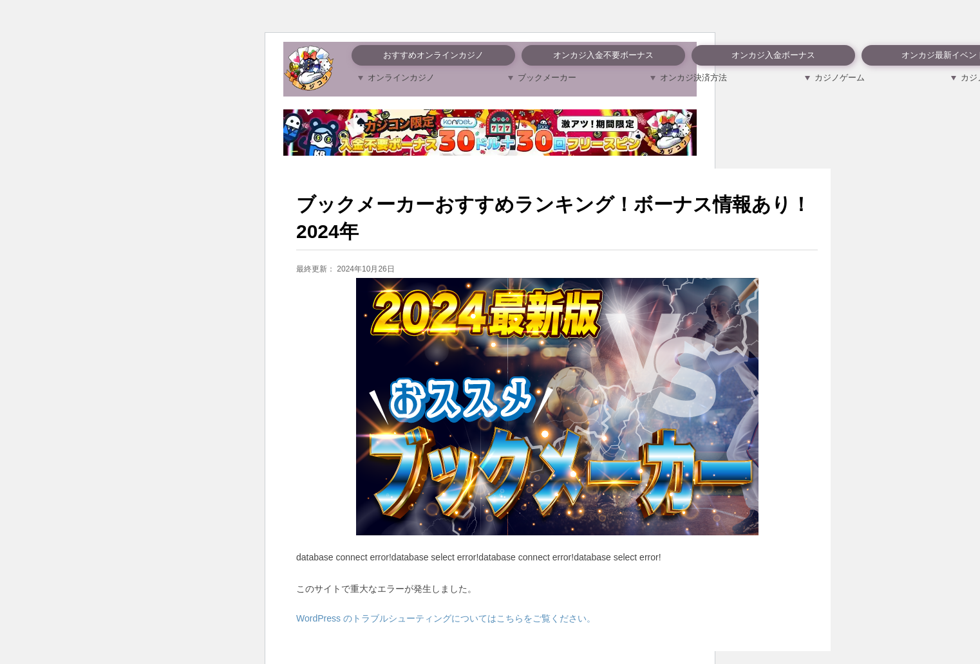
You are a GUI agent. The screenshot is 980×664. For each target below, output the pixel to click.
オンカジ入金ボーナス (773, 55)
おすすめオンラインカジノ (433, 55)
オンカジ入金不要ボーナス (603, 55)
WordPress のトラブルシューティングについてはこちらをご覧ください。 (446, 618)
